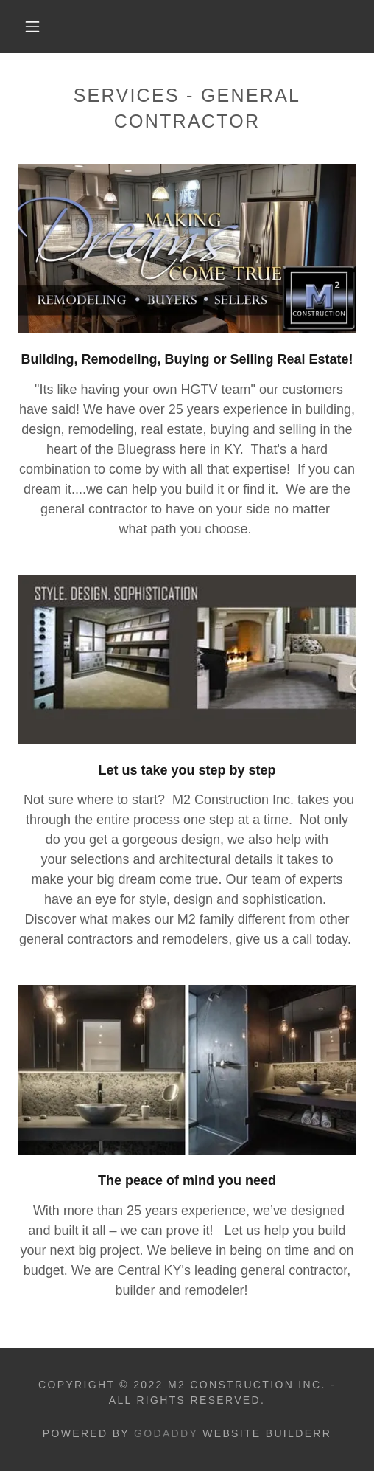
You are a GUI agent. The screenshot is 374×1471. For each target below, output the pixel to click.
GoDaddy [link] (166, 1433)
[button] (35, 26)
